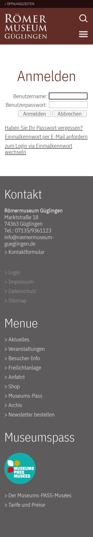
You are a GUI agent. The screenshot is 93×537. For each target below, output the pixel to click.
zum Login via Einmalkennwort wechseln (38, 148)
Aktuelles (18, 339)
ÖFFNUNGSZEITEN (20, 3)
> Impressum (19, 281)
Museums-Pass (25, 395)
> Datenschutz (20, 290)
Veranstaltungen (26, 348)
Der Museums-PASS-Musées (40, 495)
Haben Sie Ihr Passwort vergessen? (44, 127)
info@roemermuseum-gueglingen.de (29, 240)
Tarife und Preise (26, 504)
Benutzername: (30, 96)
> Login (12, 272)
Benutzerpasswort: (26, 104)
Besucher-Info (24, 358)
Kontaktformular (26, 251)
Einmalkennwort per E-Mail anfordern (46, 136)
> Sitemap (15, 300)
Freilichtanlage (24, 367)
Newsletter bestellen (31, 414)
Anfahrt (16, 376)
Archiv (15, 405)
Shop (14, 386)
